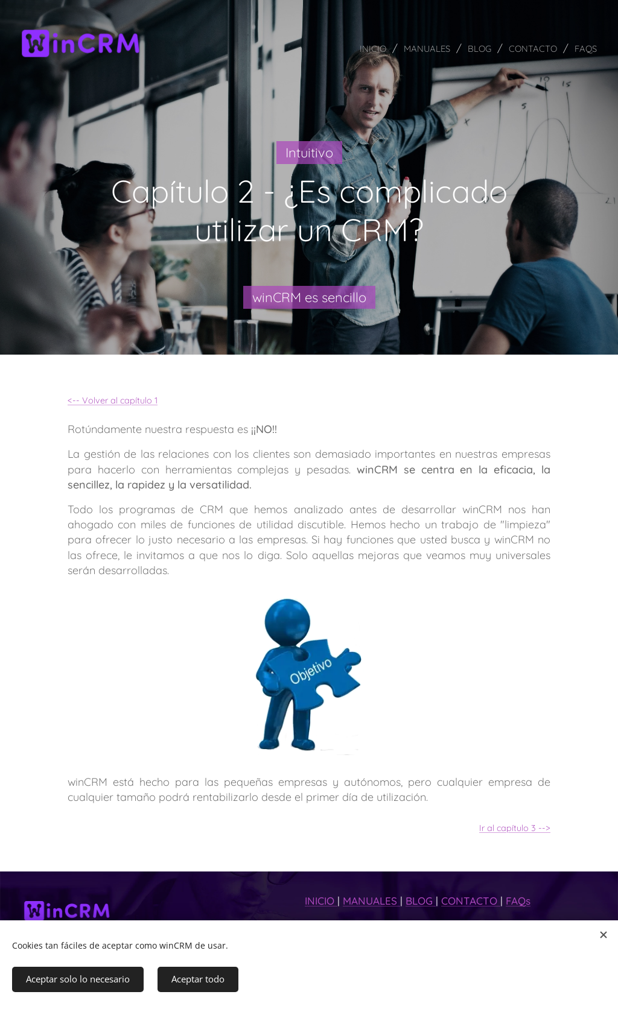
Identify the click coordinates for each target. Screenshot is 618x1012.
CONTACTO (470, 900)
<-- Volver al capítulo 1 (113, 400)
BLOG (421, 900)
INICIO (321, 900)
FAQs (518, 900)
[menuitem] (355, 48)
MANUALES (371, 900)
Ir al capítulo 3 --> (514, 827)
